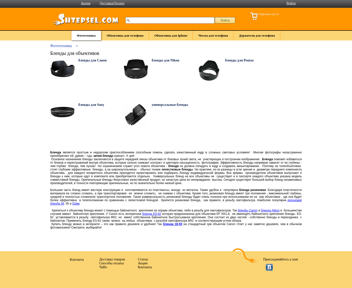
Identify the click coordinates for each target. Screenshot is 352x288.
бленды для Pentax (239, 60)
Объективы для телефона (125, 35)
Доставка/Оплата (111, 3)
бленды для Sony (91, 105)
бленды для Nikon (165, 60)
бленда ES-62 (151, 214)
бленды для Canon (92, 60)
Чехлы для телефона (213, 35)
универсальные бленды (170, 105)
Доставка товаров (112, 259)
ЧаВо (103, 267)
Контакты (145, 267)
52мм (75, 203)
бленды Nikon (270, 210)
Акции (85, 3)
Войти (291, 3)
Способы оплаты (111, 263)
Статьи (143, 259)
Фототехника (86, 35)
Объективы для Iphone (170, 35)
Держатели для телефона (257, 35)
